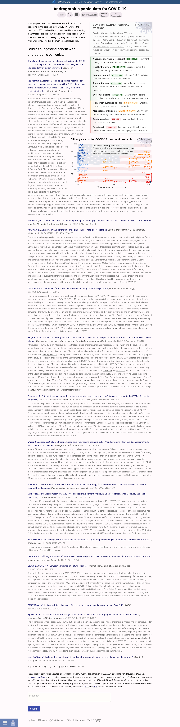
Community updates (36, 678)
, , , (56, 68)
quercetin (49, 642)
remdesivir (120, 371)
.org (64, 2)
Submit (34, 709)
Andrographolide (43, 381)
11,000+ (81, 34)
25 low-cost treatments (119, 50)
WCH (95, 687)
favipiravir (107, 371)
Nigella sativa (50, 427)
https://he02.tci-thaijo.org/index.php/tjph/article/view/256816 (56, 667)
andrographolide (50, 355)
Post (33, 721)
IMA (87, 687)
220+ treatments (141, 41)
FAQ (69, 721)
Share (44, 721)
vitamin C (117, 329)
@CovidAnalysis (57, 721)
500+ (126, 34)
